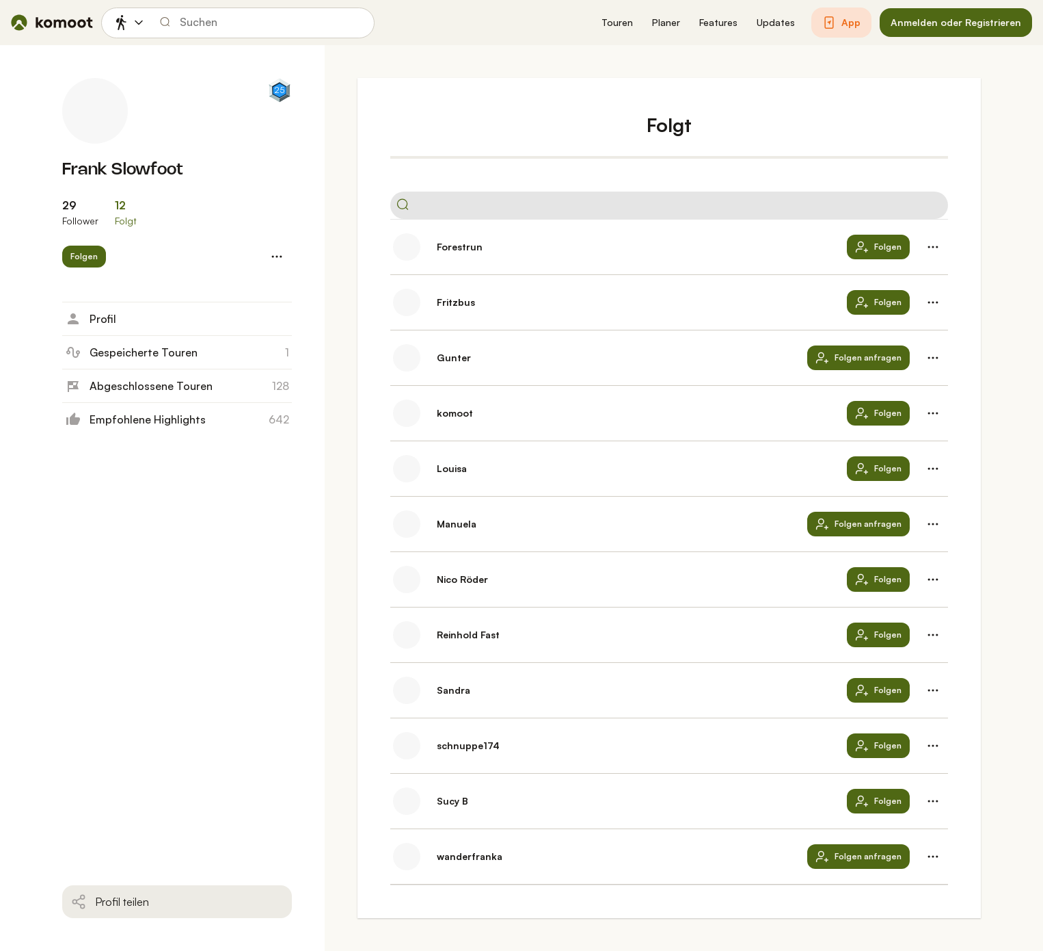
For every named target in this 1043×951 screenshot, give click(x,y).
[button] (617, 23)
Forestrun (460, 246)
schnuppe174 (468, 745)
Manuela (456, 524)
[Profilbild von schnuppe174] (406, 745)
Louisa (452, 468)
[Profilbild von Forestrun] (406, 247)
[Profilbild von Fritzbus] (406, 302)
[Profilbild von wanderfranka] (406, 856)
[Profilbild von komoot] (406, 413)
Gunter (454, 357)
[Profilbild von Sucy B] (406, 801)
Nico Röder (462, 579)
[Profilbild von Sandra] (406, 690)
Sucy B (452, 801)
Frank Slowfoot (122, 170)
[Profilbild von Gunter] (406, 358)
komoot (455, 413)
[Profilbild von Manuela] (406, 524)
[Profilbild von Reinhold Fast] (406, 635)
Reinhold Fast (468, 634)
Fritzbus (456, 302)
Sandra (453, 690)
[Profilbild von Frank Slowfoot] (95, 111)
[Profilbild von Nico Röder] (406, 579)
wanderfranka (469, 856)
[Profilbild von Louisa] (406, 468)
